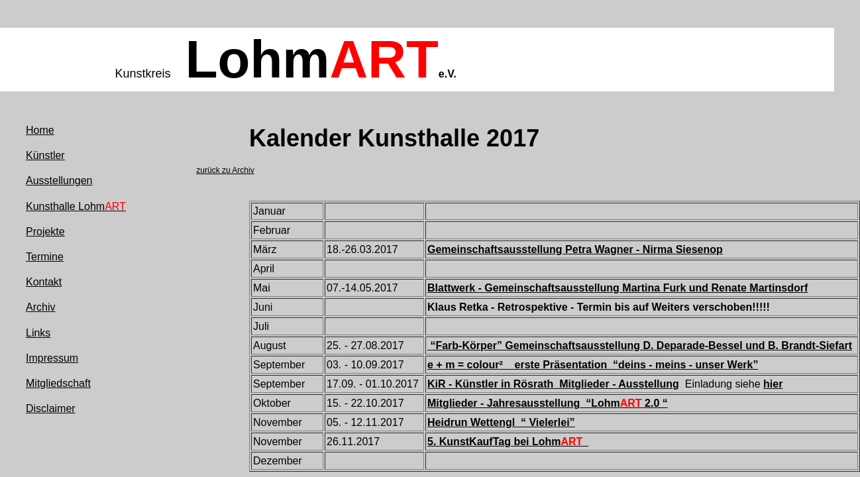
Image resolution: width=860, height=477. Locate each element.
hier (772, 384)
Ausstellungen (59, 180)
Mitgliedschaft (58, 383)
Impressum (52, 358)
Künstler (45, 155)
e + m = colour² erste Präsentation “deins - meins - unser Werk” (592, 364)
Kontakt (44, 282)
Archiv (40, 307)
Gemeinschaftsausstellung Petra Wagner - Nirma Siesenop (575, 249)
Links (38, 333)
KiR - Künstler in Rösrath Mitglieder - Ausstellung (553, 384)
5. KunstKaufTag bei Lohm (507, 441)
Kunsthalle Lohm (76, 206)
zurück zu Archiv (225, 170)
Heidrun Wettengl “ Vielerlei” (501, 422)
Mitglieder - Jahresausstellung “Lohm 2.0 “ (547, 403)
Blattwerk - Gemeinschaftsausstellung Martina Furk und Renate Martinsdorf (617, 287)
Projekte (45, 231)
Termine (45, 256)
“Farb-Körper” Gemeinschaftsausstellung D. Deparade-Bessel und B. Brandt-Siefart (639, 345)
